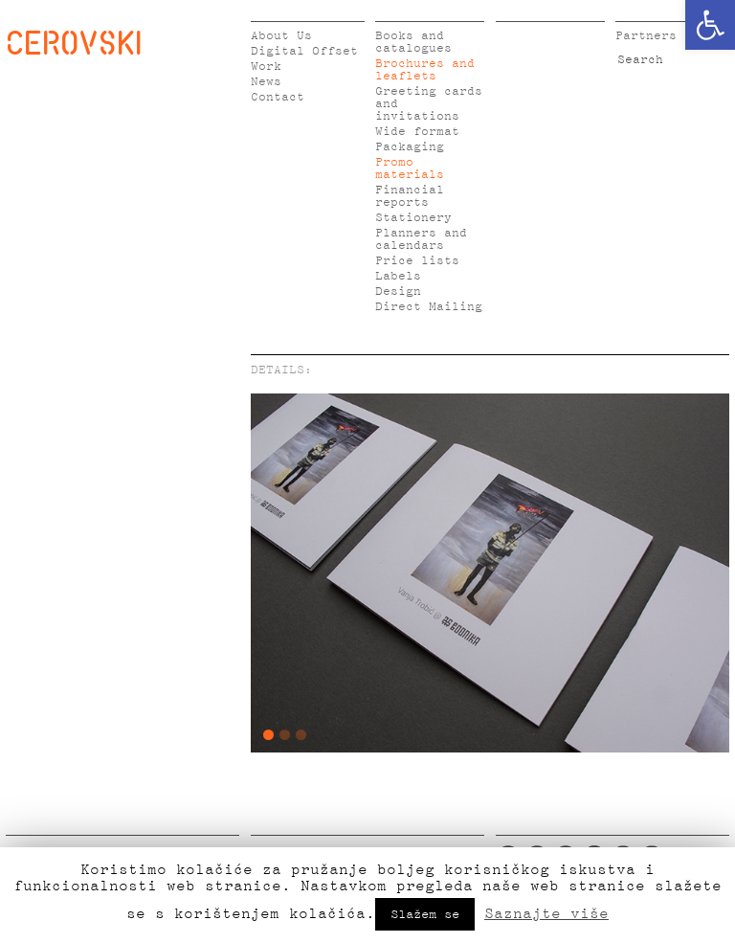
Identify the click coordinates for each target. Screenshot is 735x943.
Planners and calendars (421, 239)
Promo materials (409, 168)
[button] (710, 25)
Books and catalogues (413, 42)
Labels (398, 276)
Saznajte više (546, 913)
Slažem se (424, 914)
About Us (281, 36)
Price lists (417, 261)
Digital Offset (304, 51)
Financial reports (409, 196)
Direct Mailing (428, 307)
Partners (646, 36)
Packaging (409, 147)
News (266, 82)
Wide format (417, 131)
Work (266, 66)
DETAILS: (281, 370)
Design (398, 291)
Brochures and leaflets (425, 69)
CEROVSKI (74, 42)
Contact (277, 97)
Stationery (413, 218)
